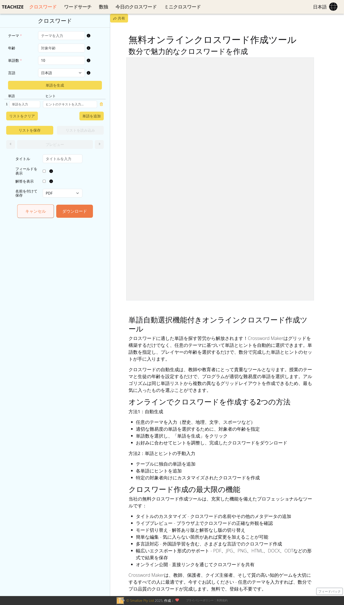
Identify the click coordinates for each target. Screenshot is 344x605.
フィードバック (329, 591)
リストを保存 (30, 130)
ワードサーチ (78, 7)
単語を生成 (55, 85)
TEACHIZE (13, 7)
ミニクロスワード (182, 7)
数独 (103, 7)
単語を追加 (91, 116)
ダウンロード (74, 211)
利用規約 (222, 600)
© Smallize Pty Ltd (140, 600)
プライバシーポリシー (200, 600)
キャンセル (35, 211)
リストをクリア (22, 116)
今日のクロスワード (136, 7)
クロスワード (43, 7)
